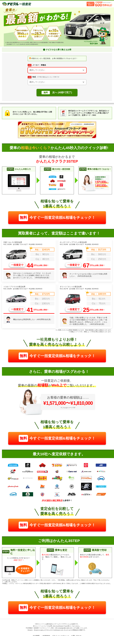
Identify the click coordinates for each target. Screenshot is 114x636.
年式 (43, 77)
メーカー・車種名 (37, 65)
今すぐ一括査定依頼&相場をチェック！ (57, 217)
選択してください (37, 70)
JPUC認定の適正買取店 (52, 500)
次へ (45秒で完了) (57, 92)
